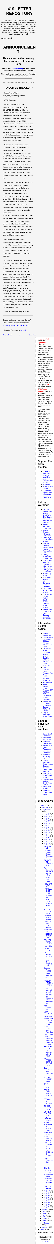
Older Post (32, 335)
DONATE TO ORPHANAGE (48, 863)
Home (20, 335)
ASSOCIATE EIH (48, 931)
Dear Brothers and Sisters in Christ (48, 1071)
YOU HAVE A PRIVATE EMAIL (48, 1127)
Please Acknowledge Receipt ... (48, 1162)
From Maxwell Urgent (48, 990)
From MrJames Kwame (48, 1138)
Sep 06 (47, 1198)
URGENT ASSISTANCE (48, 1114)
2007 (42, 805)
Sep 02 (47, 1205)
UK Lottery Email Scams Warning (47, 590)
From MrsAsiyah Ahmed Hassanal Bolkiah (48, 1040)
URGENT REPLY (47, 1187)
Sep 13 (47, 841)
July (44, 1211)
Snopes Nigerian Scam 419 (46, 679)
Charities (47, 1168)
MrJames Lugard (47, 1119)
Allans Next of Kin (48, 1133)
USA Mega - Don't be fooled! (47, 596)
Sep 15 (47, 839)
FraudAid (46, 485)
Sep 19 (47, 832)
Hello (46, 978)
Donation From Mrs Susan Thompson (48, 854)
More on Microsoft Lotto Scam (47, 526)
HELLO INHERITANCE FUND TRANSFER (48, 893)
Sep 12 (47, 844)
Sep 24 (47, 825)
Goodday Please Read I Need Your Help (48, 972)
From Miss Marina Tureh (48, 1080)
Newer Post (7, 335)
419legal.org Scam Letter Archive (47, 775)
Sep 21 (47, 828)
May (44, 1216)
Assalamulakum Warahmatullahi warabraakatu (48, 999)
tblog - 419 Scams (47, 788)
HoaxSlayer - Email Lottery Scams (47, 539)
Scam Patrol (47, 498)
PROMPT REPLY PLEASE (48, 942)
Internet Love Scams (47, 495)
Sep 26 (47, 821)
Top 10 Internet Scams (45, 686)
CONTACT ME (48, 847)
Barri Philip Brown (48, 1171)
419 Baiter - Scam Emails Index (47, 792)
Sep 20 (47, 830)
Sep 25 (47, 823)
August (45, 1209)
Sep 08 (47, 1195)
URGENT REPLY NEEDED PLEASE (48, 983)
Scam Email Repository (47, 735)
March (44, 1221)
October (45, 808)
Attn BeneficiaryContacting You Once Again (48, 872)
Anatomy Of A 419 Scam (48, 691)
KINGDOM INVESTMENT (48, 936)
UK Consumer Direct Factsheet (46, 584)
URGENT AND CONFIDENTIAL (48, 924)
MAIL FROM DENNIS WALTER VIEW (48, 1062)
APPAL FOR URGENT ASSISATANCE (48, 1021)
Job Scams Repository (47, 739)
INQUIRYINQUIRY (48, 885)
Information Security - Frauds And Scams (47, 704)
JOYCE (46, 1122)
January (45, 1227)
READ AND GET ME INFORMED (48, 1181)
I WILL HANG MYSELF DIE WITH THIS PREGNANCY (48, 959)
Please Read (47, 881)
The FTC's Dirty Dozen (47, 516)
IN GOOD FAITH (47, 949)
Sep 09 (47, 1193)
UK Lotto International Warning (47, 511)
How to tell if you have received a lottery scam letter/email (47, 564)
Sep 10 (47, 1191)
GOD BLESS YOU (47, 1086)
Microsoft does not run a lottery (47, 521)
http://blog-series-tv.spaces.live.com (16, 326)
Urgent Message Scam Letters (48, 714)
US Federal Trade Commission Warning (47, 651)
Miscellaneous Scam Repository (47, 747)
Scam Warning (17, 69)
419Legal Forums (46, 710)
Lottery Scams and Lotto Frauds (47, 556)
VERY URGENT (48, 1013)
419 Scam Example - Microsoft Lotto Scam (47, 533)
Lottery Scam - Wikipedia (48, 571)
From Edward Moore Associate (48, 1029)
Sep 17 (47, 835)
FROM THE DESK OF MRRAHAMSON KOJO (48, 1051)
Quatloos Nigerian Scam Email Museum (47, 769)
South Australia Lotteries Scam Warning (46, 603)
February (45, 1223)
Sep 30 (47, 814)
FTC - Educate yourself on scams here (47, 616)
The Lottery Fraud (47, 574)
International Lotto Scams (47, 610)
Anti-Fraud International (47, 491)
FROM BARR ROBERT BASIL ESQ (48, 903)
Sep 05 (47, 1200)
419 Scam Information (47, 634)
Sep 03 (47, 1202)
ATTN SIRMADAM (48, 1008)
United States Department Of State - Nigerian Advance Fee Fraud (48, 642)
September (46, 810)
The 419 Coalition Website (46, 658)
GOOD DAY (48, 1016)
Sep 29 (47, 816)
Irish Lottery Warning (47, 578)
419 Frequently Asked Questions (47, 696)
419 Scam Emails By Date (46, 756)
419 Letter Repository (19, 11)
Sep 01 (47, 1207)
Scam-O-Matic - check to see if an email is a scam (48, 475)
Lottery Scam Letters (48, 780)
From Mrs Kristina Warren (47, 917)
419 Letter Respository (47, 742)
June (44, 1214)
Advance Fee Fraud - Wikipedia (48, 663)
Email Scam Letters (47, 784)
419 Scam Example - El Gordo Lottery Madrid (48, 546)
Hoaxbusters (47, 682)
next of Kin (48, 946)
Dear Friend (48, 1034)
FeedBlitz (45, 1241)
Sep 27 (47, 819)
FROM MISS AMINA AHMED (48, 1093)
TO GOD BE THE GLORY (48, 911)
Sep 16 (47, 837)
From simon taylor (48, 1175)
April (44, 1218)
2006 (42, 1229)
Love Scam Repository (47, 752)
